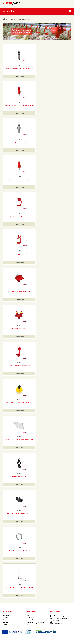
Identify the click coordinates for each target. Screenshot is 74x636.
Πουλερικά (11, 19)
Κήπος (4, 623)
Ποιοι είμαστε (31, 611)
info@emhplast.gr (57, 617)
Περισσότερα (19, 76)
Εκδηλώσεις (6, 625)
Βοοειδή (5, 618)
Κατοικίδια (6, 620)
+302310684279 (56, 614)
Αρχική (29, 608)
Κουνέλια (5, 611)
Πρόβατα (5, 616)
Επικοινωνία (30, 613)
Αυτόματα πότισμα (24, 19)
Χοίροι (5, 613)
